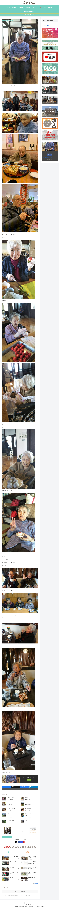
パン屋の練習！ (28, 808)
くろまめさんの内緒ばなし (7, 837)
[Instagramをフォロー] (21, 842)
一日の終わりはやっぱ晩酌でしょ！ (13, 808)
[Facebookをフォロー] (19, 842)
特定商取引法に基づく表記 (29, 904)
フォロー (50, 154)
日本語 (47, 25)
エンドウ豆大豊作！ (10, 820)
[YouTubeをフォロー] (24, 842)
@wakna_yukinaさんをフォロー (49, 157)
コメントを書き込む (20, 891)
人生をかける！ (28, 802)
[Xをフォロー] (16, 842)
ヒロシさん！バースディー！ (12, 797)
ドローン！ (27, 820)
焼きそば (27, 797)
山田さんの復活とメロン (11, 802)
